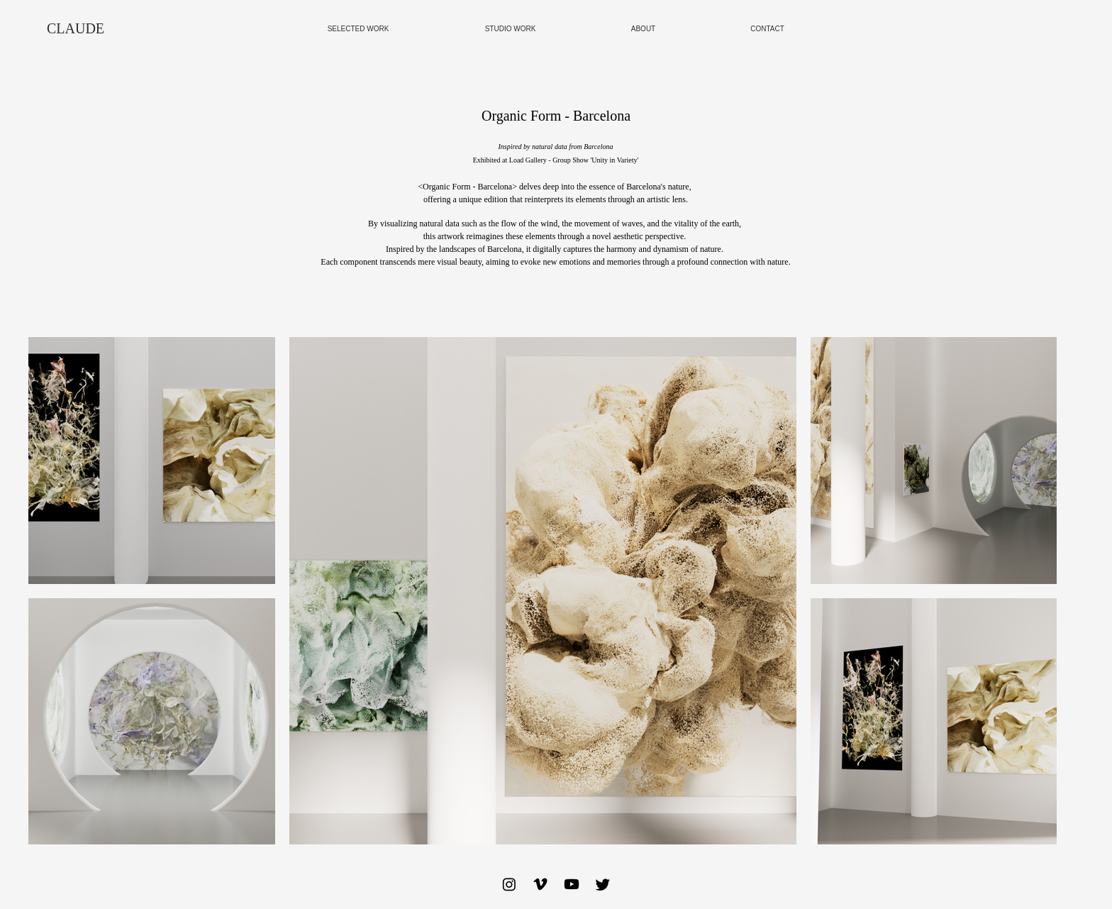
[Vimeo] (540, 884)
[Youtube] (571, 884)
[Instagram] (509, 884)
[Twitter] (602, 884)
